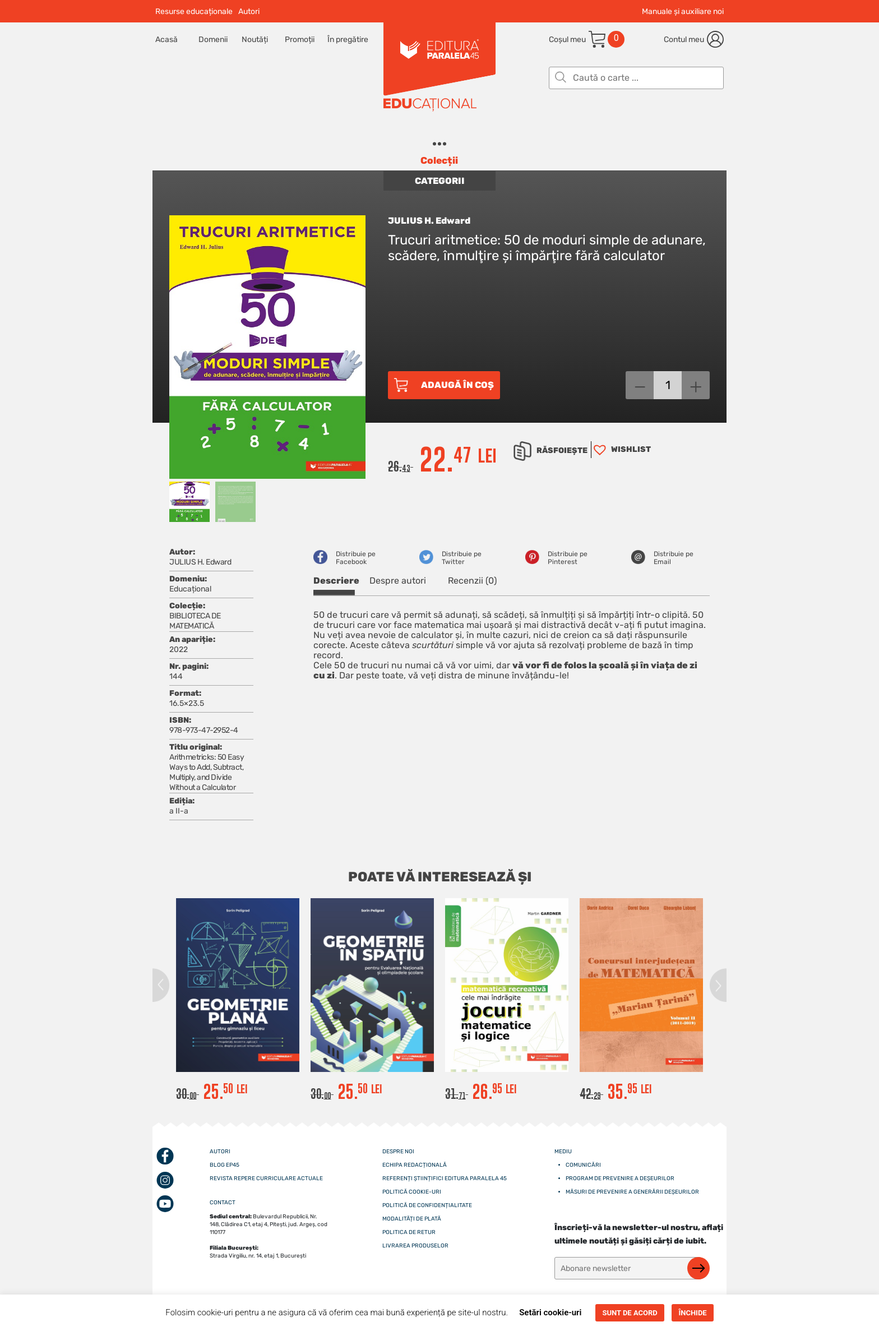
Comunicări (583, 1165)
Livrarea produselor (415, 1245)
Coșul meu (567, 39)
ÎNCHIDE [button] (692, 1313)
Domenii (213, 39)
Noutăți (255, 39)
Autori (249, 11)
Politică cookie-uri (411, 1192)
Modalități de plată (411, 1219)
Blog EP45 (224, 1165)
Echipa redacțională (414, 1165)
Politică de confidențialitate (427, 1205)
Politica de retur (409, 1232)
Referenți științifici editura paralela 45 (444, 1178)
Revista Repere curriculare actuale (266, 1178)
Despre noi (398, 1151)
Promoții (299, 39)
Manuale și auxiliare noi (683, 11)
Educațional (190, 589)
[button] (621, 449)
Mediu (563, 1151)
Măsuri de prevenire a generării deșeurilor (632, 1192)
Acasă (166, 39)
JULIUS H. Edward (429, 220)
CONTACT (222, 1202)
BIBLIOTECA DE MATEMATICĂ (195, 621)
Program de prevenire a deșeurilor (620, 1178)
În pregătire (347, 39)
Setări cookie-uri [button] (550, 1312)
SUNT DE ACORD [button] (629, 1313)
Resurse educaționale (194, 11)
